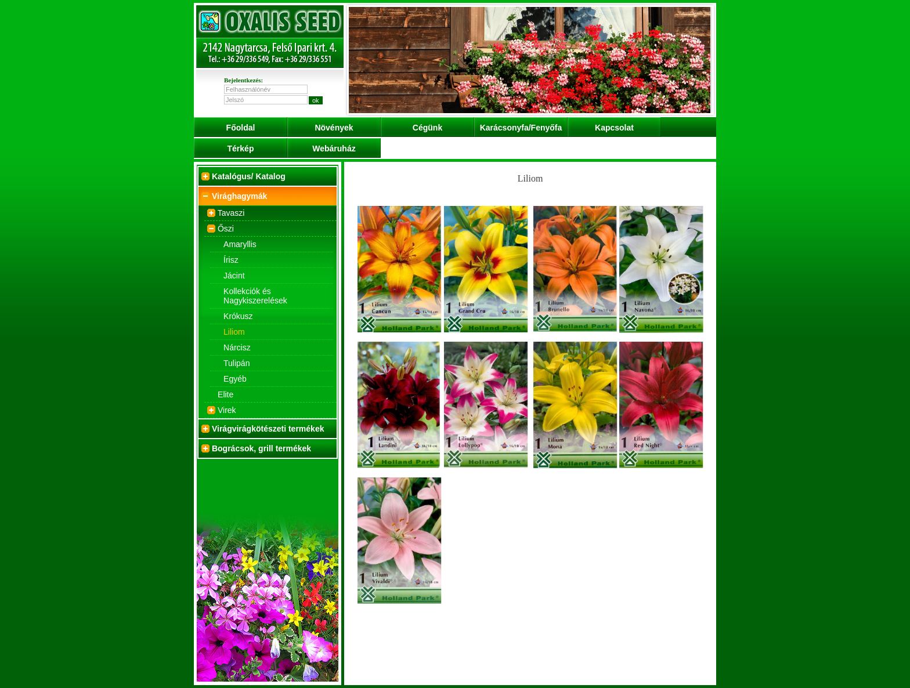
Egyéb (235, 378)
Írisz (231, 260)
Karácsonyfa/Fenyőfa (521, 127)
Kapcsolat (614, 127)
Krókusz (238, 316)
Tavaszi (231, 213)
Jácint (234, 275)
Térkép (241, 148)
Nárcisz (237, 347)
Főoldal (240, 127)
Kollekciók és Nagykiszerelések (255, 296)
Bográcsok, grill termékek (261, 448)
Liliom (234, 331)
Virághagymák (239, 196)
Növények (334, 127)
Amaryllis (240, 244)
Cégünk (427, 127)
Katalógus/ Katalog (249, 176)
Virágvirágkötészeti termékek (268, 428)
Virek (227, 410)
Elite (225, 394)
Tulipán (236, 363)
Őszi (226, 228)
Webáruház (333, 148)
